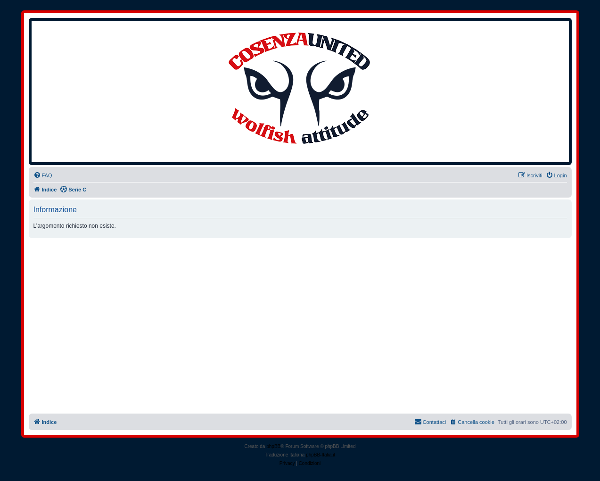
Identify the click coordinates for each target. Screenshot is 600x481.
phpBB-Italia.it (320, 454)
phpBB (273, 446)
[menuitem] (42, 175)
